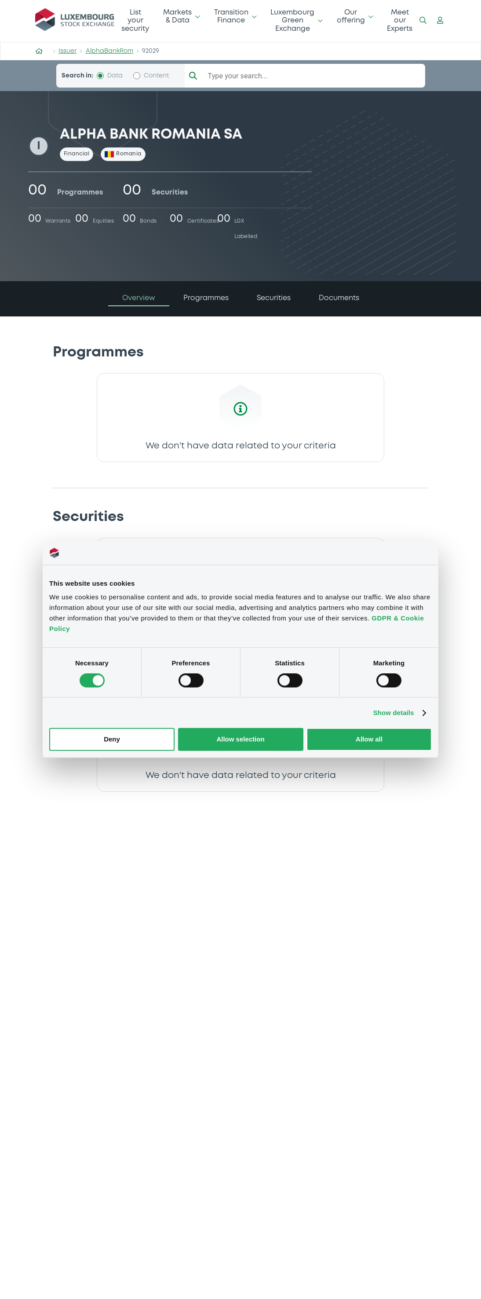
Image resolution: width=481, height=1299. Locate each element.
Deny (112, 739)
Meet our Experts (399, 20)
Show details (393, 712)
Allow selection (240, 739)
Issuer (67, 51)
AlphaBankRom (109, 51)
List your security (135, 20)
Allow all (369, 739)
